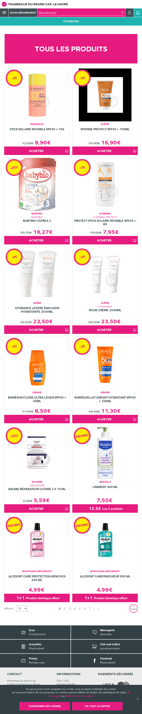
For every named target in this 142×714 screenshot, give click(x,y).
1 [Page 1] (60, 608)
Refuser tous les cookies (79, 696)
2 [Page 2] (65, 608)
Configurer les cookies (45, 706)
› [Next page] (94, 608)
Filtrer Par (71, 21)
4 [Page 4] (75, 608)
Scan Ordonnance (23, 12)
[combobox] (80, 12)
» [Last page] (98, 608)
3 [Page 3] (70, 608)
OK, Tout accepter (97, 706)
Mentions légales (66, 684)
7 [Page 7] (90, 608)
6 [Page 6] (85, 608)
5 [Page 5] (80, 608)
